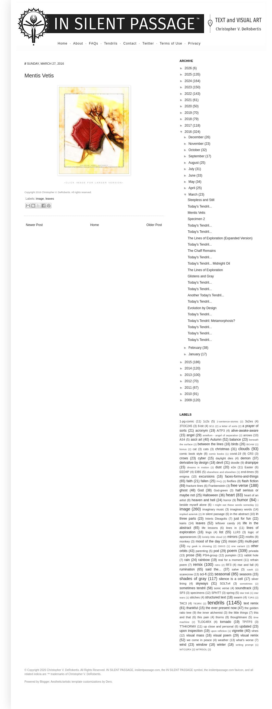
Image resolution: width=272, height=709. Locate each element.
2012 (189, 381)
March (193, 194)
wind (183, 645)
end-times (247, 471)
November (196, 144)
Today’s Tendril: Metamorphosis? (211, 321)
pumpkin (230, 555)
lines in (231, 527)
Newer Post (34, 225)
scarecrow (186, 574)
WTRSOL (201, 649)
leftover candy (225, 523)
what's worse (245, 640)
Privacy (194, 43)
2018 (189, 119)
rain (187, 560)
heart (230, 495)
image (40, 198)
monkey (185, 541)
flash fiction (250, 481)
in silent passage (214, 514)
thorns (220, 617)
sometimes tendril (193, 588)
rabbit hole (251, 555)
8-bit (200, 426)
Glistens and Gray (201, 276)
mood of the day (208, 541)
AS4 (182, 439)
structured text (215, 597)
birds (235, 444)
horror (227, 500)
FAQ (219, 481)
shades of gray (193, 578)
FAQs (93, 43)
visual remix (249, 635)
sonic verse (221, 588)
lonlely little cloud (212, 536)
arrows (247, 435)
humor (242, 500)
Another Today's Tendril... (206, 295)
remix (198, 564)
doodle (235, 462)
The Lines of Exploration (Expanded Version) (220, 238)
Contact (130, 43)
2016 (189, 132)
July (191, 169)
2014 (189, 368)
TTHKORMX (188, 626)
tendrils (216, 603)
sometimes (246, 583)
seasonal (222, 574)
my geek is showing (199, 546)
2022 (189, 94)
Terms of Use (171, 43)
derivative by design (194, 463)
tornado (225, 622)
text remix (251, 603)
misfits (249, 536)
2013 (189, 375)
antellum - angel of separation (220, 435)
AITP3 (221, 430)
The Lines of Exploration (205, 270)
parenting (202, 551)
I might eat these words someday (233, 504)
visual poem (222, 635)
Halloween (210, 495)
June (192, 175)
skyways (202, 583)
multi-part (251, 541)
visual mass (195, 635)
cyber (202, 458)
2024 (189, 81)
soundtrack (243, 588)
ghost (183, 490)
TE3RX (197, 603)
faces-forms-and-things (241, 476)
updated (245, 626)
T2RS (251, 597)
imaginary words (241, 509)
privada (253, 551)
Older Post (154, 225)
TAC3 (183, 603)
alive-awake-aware (244, 430)
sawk (250, 569)
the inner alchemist (209, 612)
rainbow (204, 560)
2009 (189, 400)
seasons (245, 574)
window (201, 645)
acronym (201, 430)
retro (217, 564)
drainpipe (251, 463)
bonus (183, 449)
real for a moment (230, 559)
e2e (233, 467)
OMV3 (221, 546)
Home (62, 43)
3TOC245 (186, 426)
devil (219, 463)
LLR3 (236, 532)
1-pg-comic (187, 421)
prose (190, 555)
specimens (197, 592)
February (195, 348)
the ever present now (221, 608)
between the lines (211, 444)
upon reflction (219, 630)
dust (218, 467)
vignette (237, 631)
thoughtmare (238, 617)
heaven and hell (203, 500)
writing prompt (245, 644)
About (78, 43)
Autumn (215, 439)
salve (235, 569)
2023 (189, 87)
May (192, 182)
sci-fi (203, 574)
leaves (49, 198)
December (196, 137)
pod (216, 551)
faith (190, 481)
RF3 (228, 564)
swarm (238, 597)
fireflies (231, 481)
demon (246, 458)
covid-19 (235, 453)
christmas (222, 449)
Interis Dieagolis (216, 518)
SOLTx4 (225, 583)
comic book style (191, 453)
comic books (216, 453)
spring (230, 592)
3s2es (249, 421)
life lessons (210, 527)
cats (206, 449)
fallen (205, 481)
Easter (249, 467)
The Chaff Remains (202, 251)
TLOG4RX (204, 621)
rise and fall (245, 564)
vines (255, 630)
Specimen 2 (196, 219)
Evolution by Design (202, 308)
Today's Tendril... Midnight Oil (209, 263)
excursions (206, 476)
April (192, 188)
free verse (239, 485)
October (194, 150)
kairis (183, 523)
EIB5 (198, 471)
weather (223, 640)
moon (232, 541)
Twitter (148, 43)
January (194, 354)
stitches (195, 597)
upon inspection (191, 631)
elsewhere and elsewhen (221, 471)
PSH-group (210, 555)
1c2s (206, 421)
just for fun (242, 518)
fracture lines (194, 485)
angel (190, 435)
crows (184, 458)
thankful (192, 608)
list (221, 532)
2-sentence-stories (227, 421)
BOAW (250, 444)
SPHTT (216, 592)
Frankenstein (216, 485)
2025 (189, 74)
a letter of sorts (228, 426)
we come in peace (199, 640)
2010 (189, 394)
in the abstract (239, 514)
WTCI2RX (185, 649)
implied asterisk (189, 514)
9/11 (211, 426)
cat (194, 449)
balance (235, 439)
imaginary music (213, 509)
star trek (244, 592)
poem (232, 550)
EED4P (184, 471)
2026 (189, 68)
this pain (203, 617)
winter (221, 645)
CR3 (251, 453)
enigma (184, 476)
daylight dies (224, 458)
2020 (189, 106)
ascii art (196, 439)
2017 (189, 125)
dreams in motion (198, 467)
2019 (189, 113)
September (196, 156)
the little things (238, 612)
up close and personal (219, 626)
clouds (244, 449)
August (194, 163)
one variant (238, 546)
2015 (189, 362)
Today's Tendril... (200, 206)
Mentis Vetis (196, 213)
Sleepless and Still (201, 200)
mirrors (232, 537)
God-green (221, 490)
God (200, 490)
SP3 (182, 592)
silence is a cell (231, 579)
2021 (189, 100)
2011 (189, 388)
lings (209, 532)
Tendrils (111, 43)
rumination (187, 569)
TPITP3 (247, 621)
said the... (213, 569)
